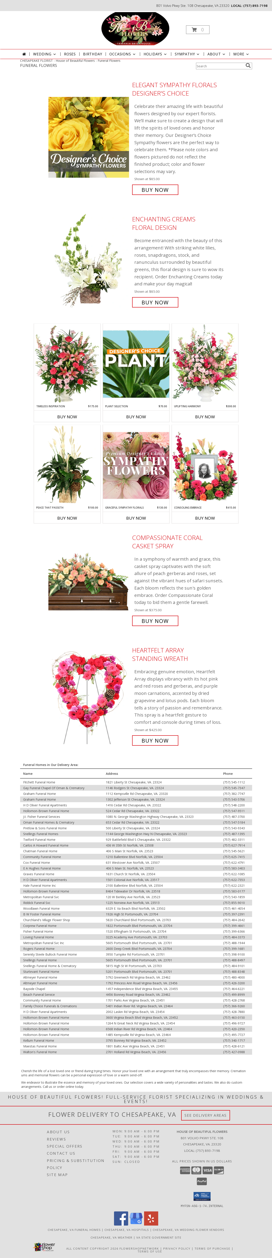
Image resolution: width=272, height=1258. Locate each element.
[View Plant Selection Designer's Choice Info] (136, 364)
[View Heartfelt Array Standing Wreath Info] (89, 695)
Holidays (155, 54)
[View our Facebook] (121, 1224)
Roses (70, 54)
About (216, 54)
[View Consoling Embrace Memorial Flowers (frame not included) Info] (205, 465)
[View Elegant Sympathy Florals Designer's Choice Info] (89, 137)
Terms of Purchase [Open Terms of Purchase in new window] (212, 1248)
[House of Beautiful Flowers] (135, 28)
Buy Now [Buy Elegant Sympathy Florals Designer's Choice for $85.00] (155, 189)
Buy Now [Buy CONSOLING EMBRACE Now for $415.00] (205, 518)
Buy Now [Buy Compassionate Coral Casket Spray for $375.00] (155, 620)
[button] (197, 29)
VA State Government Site (158, 1237)
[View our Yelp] (151, 1224)
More (241, 54)
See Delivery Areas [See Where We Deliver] (206, 1115)
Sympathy (187, 54)
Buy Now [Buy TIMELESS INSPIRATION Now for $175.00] (67, 417)
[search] (248, 65)
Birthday (92, 54)
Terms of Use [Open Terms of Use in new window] (150, 1251)
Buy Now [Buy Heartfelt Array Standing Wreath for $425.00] (155, 740)
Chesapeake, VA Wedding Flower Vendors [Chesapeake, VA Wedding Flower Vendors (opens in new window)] (188, 1230)
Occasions (122, 54)
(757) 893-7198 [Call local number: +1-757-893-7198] (255, 5)
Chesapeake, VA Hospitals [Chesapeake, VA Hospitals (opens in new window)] (127, 1230)
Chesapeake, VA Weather (112, 1237)
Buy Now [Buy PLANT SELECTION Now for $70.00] (136, 417)
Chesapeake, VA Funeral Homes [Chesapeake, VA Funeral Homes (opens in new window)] (74, 1230)
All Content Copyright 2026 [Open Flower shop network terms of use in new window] (92, 1248)
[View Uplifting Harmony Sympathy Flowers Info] (205, 364)
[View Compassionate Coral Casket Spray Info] (89, 579)
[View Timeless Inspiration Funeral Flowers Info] (67, 364)
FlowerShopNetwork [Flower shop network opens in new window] (139, 1248)
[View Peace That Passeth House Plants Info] (67, 465)
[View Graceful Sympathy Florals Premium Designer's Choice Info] (136, 465)
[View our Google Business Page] (136, 1224)
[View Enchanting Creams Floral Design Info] (89, 261)
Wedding (45, 54)
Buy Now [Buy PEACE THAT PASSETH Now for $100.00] (67, 518)
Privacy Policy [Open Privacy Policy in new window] (176, 1248)
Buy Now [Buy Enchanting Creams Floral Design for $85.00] (155, 302)
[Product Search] (219, 66)
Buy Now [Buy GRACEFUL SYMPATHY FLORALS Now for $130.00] (136, 518)
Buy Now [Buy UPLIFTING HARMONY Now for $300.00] (205, 417)
